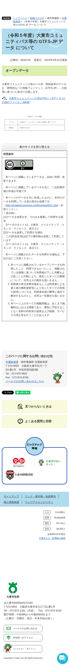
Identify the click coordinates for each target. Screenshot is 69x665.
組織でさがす (37, 18)
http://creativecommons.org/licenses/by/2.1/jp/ (32, 205)
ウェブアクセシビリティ (39, 502)
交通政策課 (12, 361)
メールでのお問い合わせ (25, 628)
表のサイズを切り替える (34, 146)
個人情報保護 (11, 502)
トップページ (20, 18)
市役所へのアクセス (23, 637)
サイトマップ (11, 496)
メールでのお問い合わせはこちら (25, 381)
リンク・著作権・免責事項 (40, 496)
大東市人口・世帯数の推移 (52, 538)
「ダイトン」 (25, 648)
